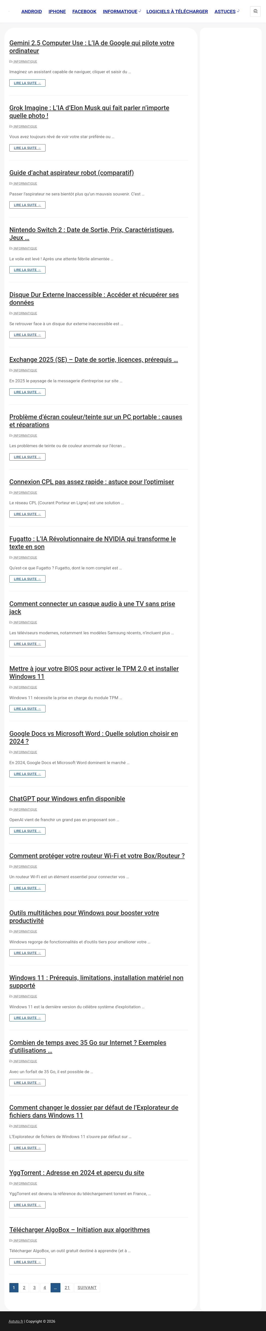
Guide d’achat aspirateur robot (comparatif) (71, 173)
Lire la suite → (27, 83)
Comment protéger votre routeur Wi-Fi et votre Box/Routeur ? (97, 856)
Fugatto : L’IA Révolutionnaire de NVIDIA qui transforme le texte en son (92, 542)
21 (67, 1287)
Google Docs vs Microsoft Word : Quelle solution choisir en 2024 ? (93, 737)
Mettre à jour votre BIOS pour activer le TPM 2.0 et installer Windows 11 (94, 672)
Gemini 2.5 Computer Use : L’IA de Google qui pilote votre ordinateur (91, 47)
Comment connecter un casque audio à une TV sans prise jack (92, 607)
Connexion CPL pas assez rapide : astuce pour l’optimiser (91, 482)
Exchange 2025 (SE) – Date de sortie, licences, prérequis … (93, 359)
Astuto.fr (16, 1321)
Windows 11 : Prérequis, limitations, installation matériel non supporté (96, 981)
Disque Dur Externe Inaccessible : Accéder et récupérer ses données (94, 298)
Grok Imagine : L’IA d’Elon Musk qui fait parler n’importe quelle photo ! (89, 111)
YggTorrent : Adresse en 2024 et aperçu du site (76, 1172)
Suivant (87, 1287)
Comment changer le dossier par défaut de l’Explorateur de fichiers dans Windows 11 (93, 1111)
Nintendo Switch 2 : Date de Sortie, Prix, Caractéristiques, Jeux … (91, 233)
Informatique (23, 61)
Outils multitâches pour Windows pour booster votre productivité (84, 916)
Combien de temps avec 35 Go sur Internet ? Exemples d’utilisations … (87, 1046)
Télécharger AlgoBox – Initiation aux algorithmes (79, 1230)
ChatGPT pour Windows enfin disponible (67, 798)
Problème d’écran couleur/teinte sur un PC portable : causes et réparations (95, 421)
